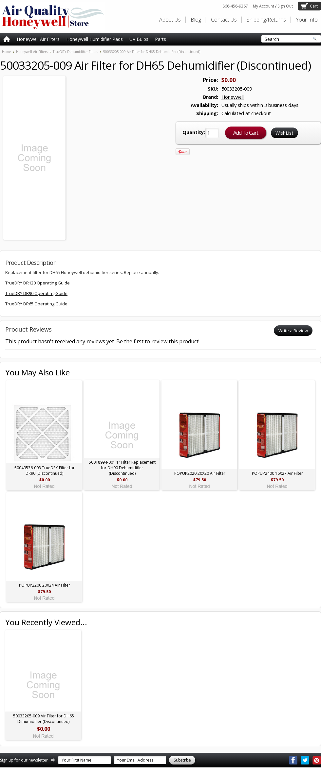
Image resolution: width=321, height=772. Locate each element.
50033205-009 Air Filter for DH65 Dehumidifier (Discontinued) (43, 718)
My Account (263, 6)
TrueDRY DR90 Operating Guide (36, 293)
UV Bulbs (138, 39)
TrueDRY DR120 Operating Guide (37, 283)
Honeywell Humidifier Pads (94, 39)
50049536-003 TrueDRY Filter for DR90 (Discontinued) (44, 470)
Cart (314, 6)
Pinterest (316, 760)
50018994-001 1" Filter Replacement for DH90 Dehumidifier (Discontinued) (122, 467)
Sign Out (285, 6)
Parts (160, 39)
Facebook (293, 760)
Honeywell (232, 97)
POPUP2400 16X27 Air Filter (277, 473)
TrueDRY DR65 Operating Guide (36, 304)
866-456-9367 (235, 6)
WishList (284, 133)
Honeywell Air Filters (38, 39)
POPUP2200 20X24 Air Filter (44, 585)
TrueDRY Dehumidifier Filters (75, 51)
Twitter (305, 760)
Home (6, 51)
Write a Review (293, 331)
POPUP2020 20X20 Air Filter (199, 473)
